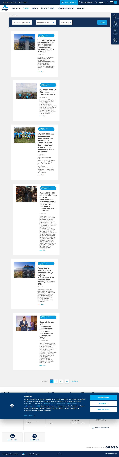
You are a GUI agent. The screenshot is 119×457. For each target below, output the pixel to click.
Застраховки (6, 410)
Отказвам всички (103, 447)
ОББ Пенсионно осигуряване (77, 401)
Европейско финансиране (55, 406)
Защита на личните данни (77, 418)
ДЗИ (71, 397)
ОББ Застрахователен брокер (77, 406)
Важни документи (74, 420)
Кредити (5, 403)
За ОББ (51, 393)
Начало (11, 15)
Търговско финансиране (32, 405)
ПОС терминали (30, 407)
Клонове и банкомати (86, 2)
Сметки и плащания (8, 401)
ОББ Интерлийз (74, 399)
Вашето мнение (52, 421)
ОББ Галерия (51, 414)
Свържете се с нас (100, 393)
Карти (5, 399)
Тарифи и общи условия (65, 8)
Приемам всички (103, 435)
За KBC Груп (51, 399)
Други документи (52, 412)
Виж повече (28, 453)
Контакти (80, 8)
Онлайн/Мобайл (67, 2)
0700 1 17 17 (101, 2)
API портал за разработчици (77, 422)
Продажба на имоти (75, 410)
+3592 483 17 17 (102, 398)
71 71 (98, 404)
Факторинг (28, 415)
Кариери (35, 8)
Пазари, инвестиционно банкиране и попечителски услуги (33, 411)
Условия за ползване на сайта (78, 414)
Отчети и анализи (47, 8)
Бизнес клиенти (22, 2)
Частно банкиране (8, 408)
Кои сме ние (16, 8)
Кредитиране (29, 399)
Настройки (103, 441)
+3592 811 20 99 (102, 416)
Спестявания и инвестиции (10, 405)
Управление (51, 404)
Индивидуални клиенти (9, 2)
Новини (26, 8)
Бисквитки (72, 416)
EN (115, 2)
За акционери (51, 401)
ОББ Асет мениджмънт (76, 404)
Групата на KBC (77, 393)
